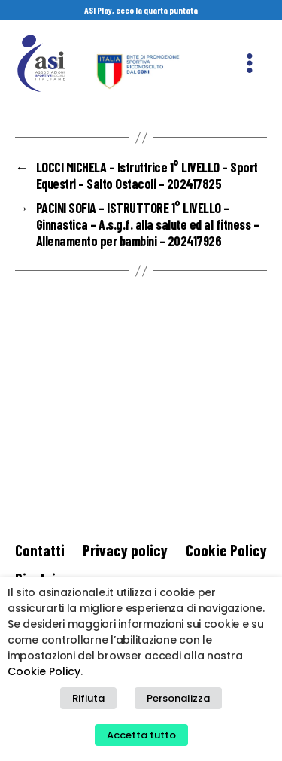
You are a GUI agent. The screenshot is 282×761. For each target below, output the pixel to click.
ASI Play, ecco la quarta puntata (141, 10)
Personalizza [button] (178, 698)
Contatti (40, 549)
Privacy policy (125, 549)
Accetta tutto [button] (141, 735)
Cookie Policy (226, 549)
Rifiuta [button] (88, 698)
